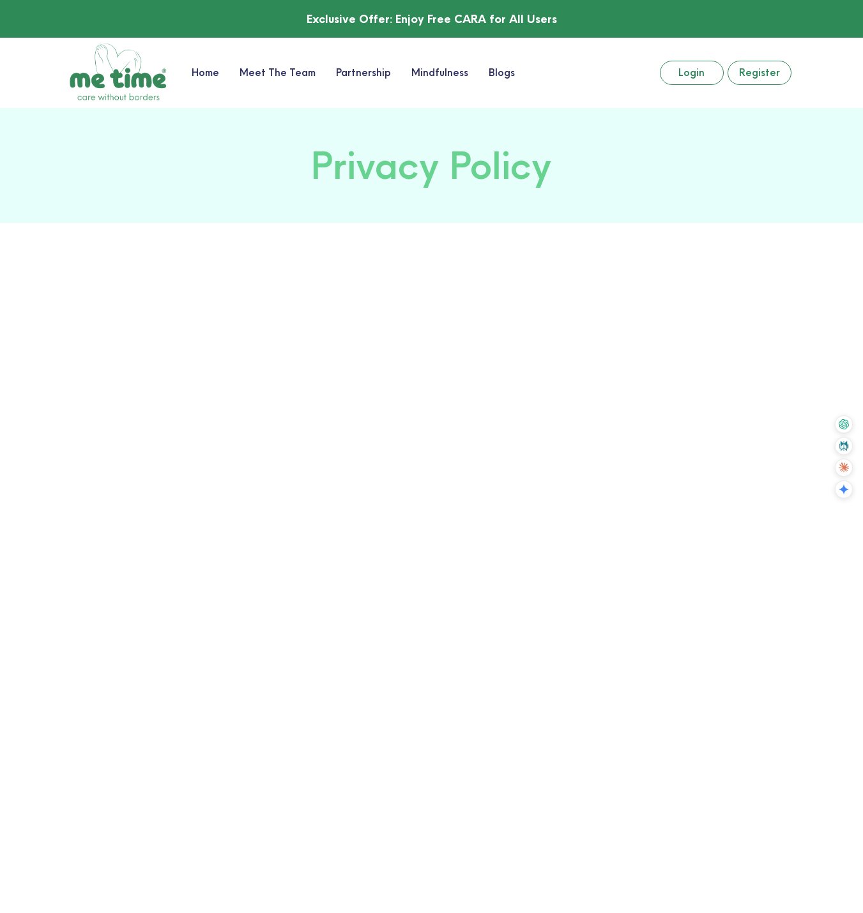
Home (205, 72)
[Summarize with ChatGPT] (844, 424)
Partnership (363, 72)
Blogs (502, 72)
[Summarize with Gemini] (844, 489)
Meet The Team (278, 72)
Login (691, 72)
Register (759, 72)
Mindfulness (439, 72)
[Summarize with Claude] (844, 468)
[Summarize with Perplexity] (844, 446)
